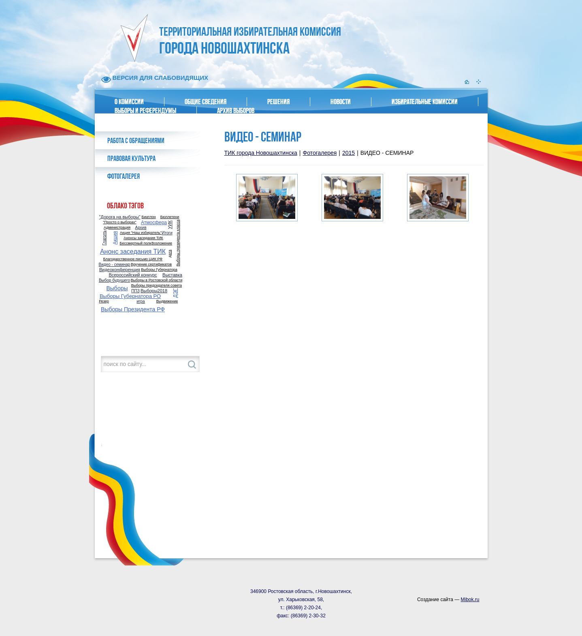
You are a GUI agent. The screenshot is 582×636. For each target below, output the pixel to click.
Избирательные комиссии (425, 102)
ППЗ (135, 291)
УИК (170, 224)
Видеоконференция (119, 270)
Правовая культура (131, 158)
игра (140, 302)
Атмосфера (154, 222)
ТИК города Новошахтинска (260, 153)
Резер (104, 301)
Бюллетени (169, 217)
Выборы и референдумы (145, 111)
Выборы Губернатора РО (130, 296)
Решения (278, 102)
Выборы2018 (154, 291)
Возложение (161, 243)
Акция (115, 237)
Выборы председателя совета (156, 285)
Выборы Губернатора (159, 270)
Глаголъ (104, 237)
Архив (140, 228)
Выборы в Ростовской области (156, 280)
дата (170, 253)
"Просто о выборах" (119, 222)
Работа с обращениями (135, 141)
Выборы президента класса (178, 243)
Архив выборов (235, 111)
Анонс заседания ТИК (133, 251)
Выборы (117, 288)
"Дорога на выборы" (119, 217)
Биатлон (149, 217)
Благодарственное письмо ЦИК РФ (132, 259)
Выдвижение (167, 301)
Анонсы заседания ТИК (143, 238)
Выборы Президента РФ (133, 309)
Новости (340, 102)
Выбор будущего (114, 280)
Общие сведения (205, 102)
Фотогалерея (123, 176)
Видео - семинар (114, 265)
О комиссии (129, 102)
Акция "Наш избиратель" (141, 233)
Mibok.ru (469, 599)
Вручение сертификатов (151, 264)
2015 (348, 153)
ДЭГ (175, 293)
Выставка (172, 275)
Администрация (117, 227)
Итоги (167, 233)
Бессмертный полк (135, 243)
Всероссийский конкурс (133, 275)
